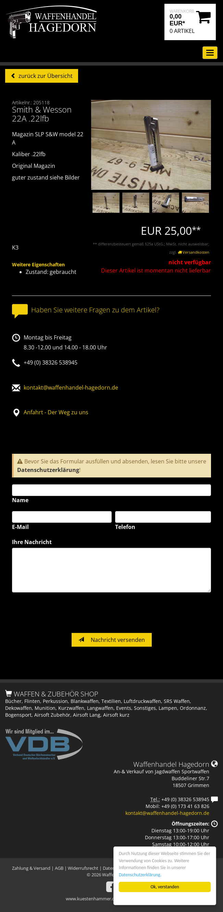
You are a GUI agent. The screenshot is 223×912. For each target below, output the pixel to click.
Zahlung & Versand (31, 868)
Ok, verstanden (165, 887)
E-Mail (20, 527)
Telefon (125, 527)
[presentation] (64, 612)
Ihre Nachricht (32, 542)
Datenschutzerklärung (48, 470)
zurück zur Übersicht (45, 76)
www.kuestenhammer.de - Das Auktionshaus (111, 899)
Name (20, 500)
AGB (59, 868)
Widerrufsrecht (83, 868)
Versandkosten (193, 252)
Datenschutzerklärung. (140, 875)
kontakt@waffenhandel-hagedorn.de (71, 387)
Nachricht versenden (111, 640)
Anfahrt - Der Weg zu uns (56, 412)
